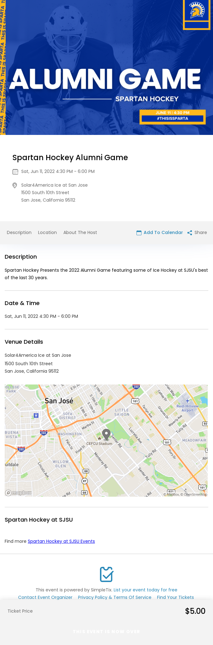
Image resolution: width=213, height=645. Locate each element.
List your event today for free (145, 590)
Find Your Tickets (175, 597)
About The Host (80, 232)
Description (19, 232)
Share (197, 232)
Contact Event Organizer (45, 597)
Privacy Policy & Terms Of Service (114, 597)
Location (47, 232)
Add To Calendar (159, 232)
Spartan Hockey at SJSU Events (61, 541)
